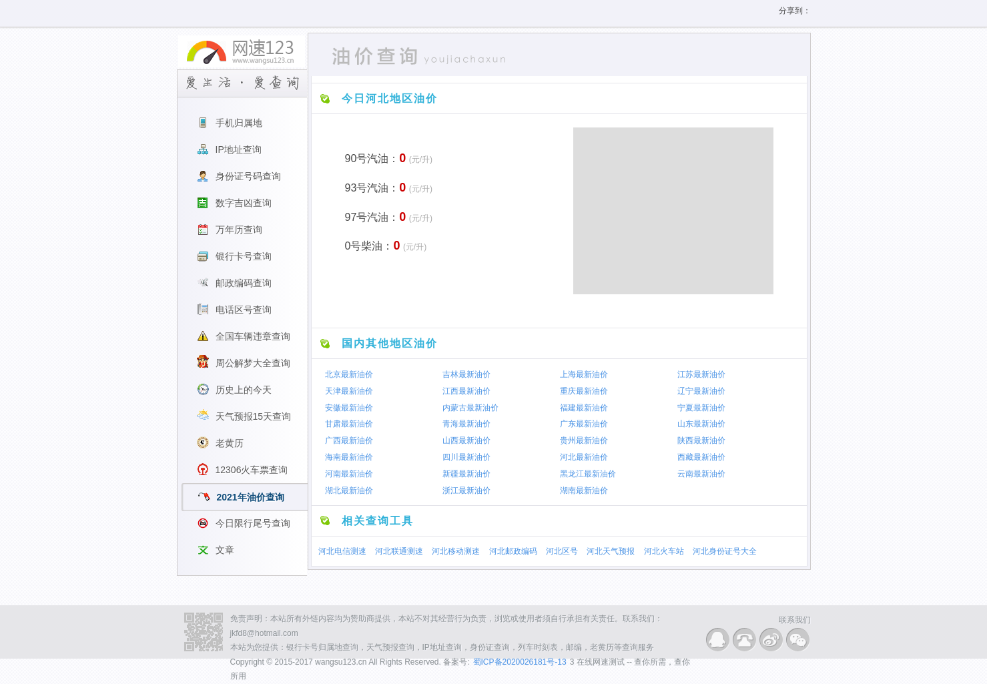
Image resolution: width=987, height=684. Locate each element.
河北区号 (562, 551)
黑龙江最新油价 (588, 473)
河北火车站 (664, 551)
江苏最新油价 (701, 374)
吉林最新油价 (466, 374)
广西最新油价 (349, 440)
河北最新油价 (584, 457)
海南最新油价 (349, 457)
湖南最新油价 (584, 490)
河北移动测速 (456, 551)
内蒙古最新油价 (470, 407)
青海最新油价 (466, 423)
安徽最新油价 (349, 407)
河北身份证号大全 (725, 551)
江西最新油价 (466, 391)
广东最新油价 (584, 423)
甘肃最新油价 (349, 423)
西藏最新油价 (701, 457)
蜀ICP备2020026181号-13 (520, 662)
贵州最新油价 (584, 440)
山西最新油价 (466, 440)
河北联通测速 (399, 551)
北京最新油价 (349, 374)
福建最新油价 (584, 407)
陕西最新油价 (701, 440)
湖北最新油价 (349, 490)
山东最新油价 (701, 423)
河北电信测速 (342, 551)
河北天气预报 (611, 551)
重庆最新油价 (584, 391)
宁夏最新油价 (701, 407)
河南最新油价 (349, 473)
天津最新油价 (349, 391)
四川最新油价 (466, 457)
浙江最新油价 (466, 490)
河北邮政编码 (513, 551)
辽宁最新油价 (701, 391)
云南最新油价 (701, 473)
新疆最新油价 (466, 473)
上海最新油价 (584, 374)
